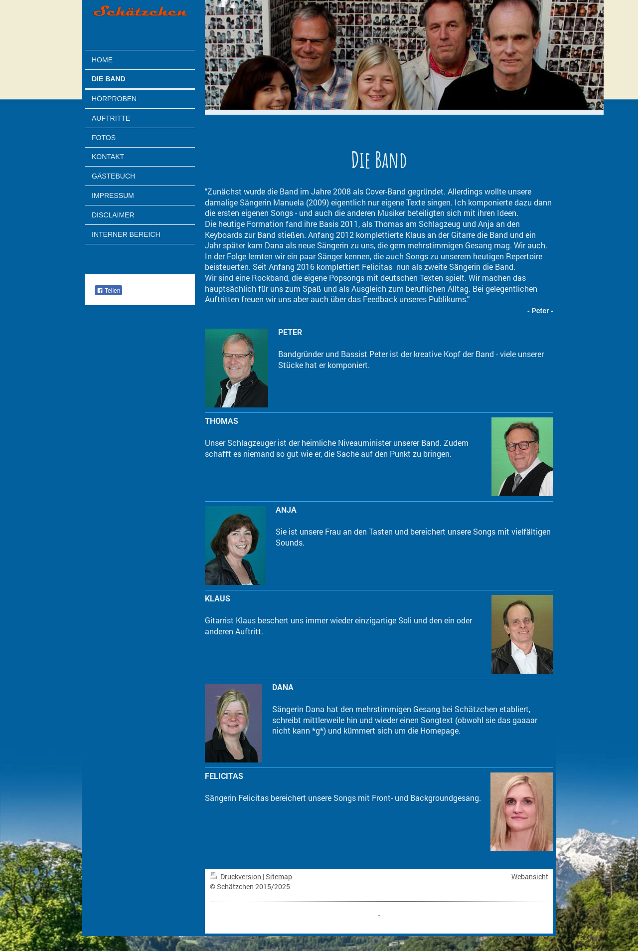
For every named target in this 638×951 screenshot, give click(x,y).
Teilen (108, 290)
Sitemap (279, 876)
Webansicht (529, 876)
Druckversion (236, 876)
